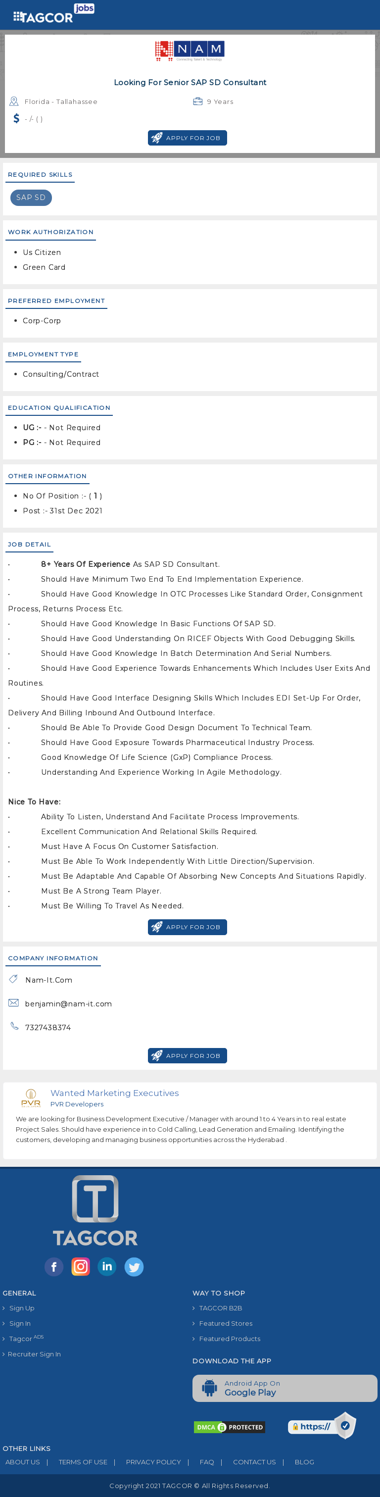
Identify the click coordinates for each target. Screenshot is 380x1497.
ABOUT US (21, 1462)
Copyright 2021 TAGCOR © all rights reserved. (189, 1486)
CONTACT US (245, 1462)
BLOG (295, 1462)
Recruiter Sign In (31, 1354)
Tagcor (23, 1338)
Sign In (16, 1323)
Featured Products (226, 1339)
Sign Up (18, 1308)
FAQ (197, 1462)
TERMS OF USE (73, 1462)
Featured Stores (222, 1323)
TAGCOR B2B (217, 1308)
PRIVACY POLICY (144, 1462)
